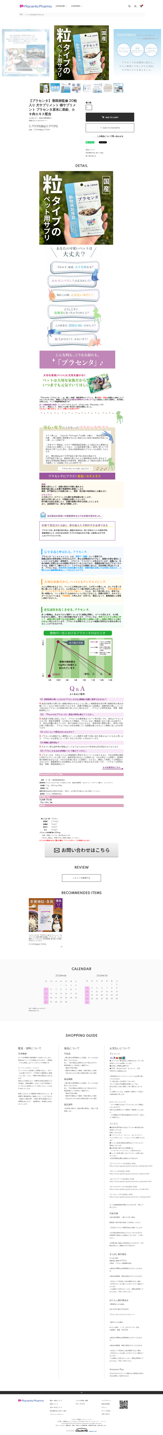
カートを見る (106, 1411)
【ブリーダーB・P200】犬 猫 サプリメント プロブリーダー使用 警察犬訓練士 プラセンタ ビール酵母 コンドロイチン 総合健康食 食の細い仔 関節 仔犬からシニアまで (45, 937)
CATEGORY (60, 6)
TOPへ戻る (81, 1392)
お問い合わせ (106, 1414)
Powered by (81, 1430)
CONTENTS (75, 6)
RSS (77, 1404)
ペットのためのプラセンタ (35, 15)
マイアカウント (106, 1400)
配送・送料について (56, 1400)
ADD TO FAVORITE (110, 128)
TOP (21, 15)
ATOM (82, 1404)
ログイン (104, 1407)
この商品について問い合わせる (110, 136)
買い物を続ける (91, 156)
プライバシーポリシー (57, 1414)
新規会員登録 (106, 1404)
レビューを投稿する (81, 878)
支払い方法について (56, 1407)
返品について (90, 150)
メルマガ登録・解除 (82, 1400)
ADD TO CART (110, 117)
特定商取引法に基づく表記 (94, 153)
